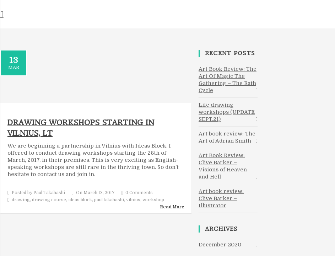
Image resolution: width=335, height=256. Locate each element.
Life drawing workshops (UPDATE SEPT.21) (227, 112)
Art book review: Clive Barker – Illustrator (221, 198)
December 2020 (220, 244)
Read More (172, 206)
